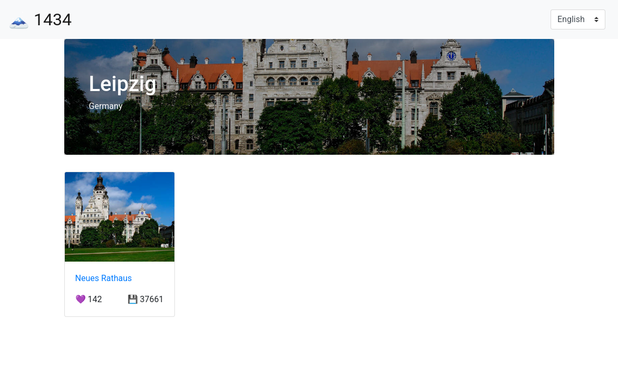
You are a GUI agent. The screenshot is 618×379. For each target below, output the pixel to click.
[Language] (578, 19)
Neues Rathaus (103, 278)
